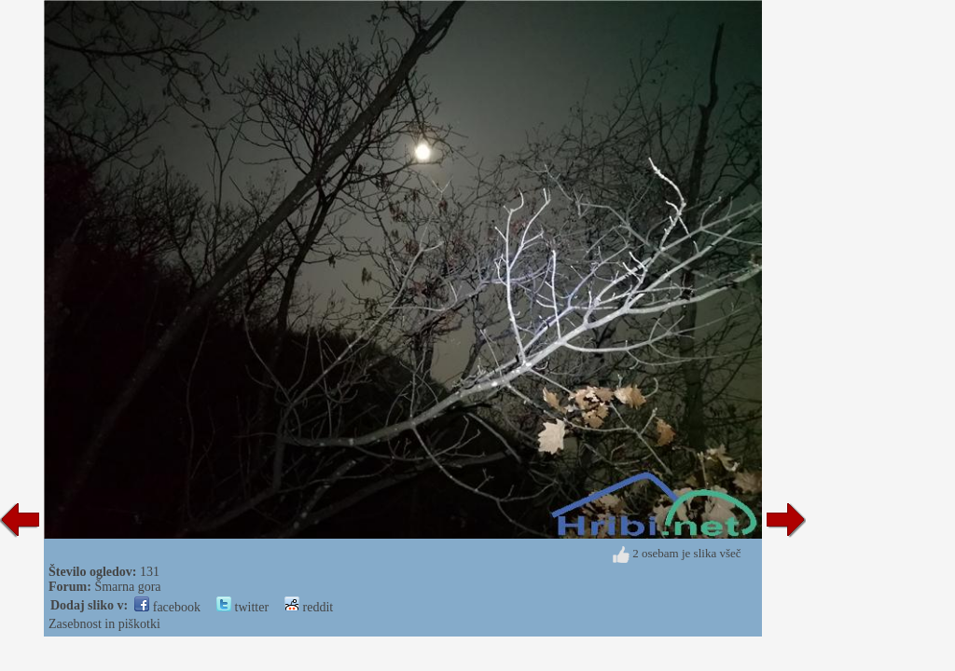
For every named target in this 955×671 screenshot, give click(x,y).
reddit (308, 607)
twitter (242, 607)
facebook (167, 607)
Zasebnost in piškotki (104, 624)
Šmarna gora (127, 587)
